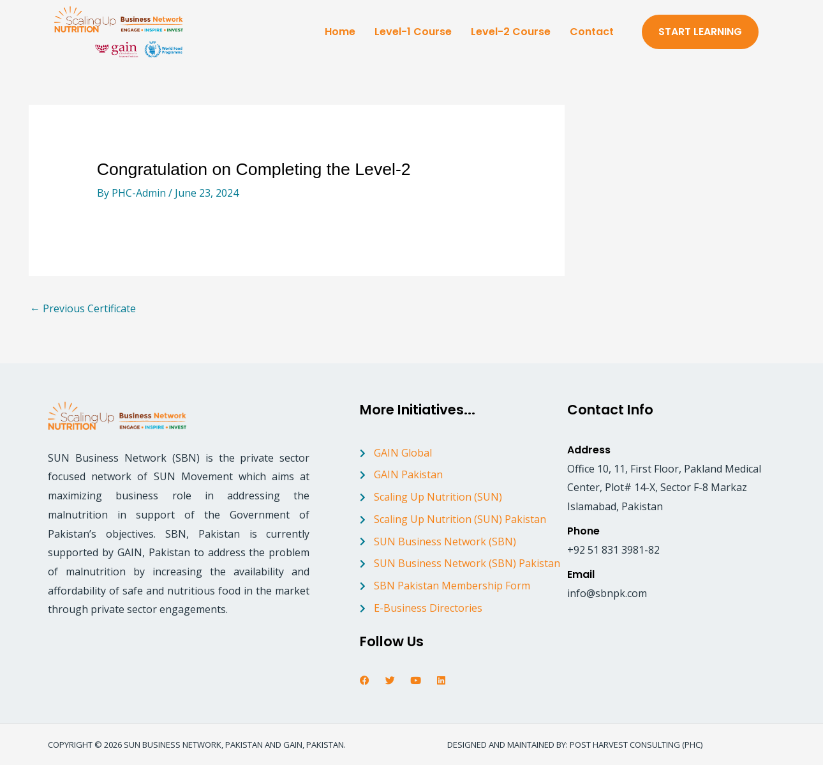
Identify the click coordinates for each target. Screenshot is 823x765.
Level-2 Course (511, 31)
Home (340, 31)
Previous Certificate (83, 308)
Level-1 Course (413, 31)
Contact (592, 31)
